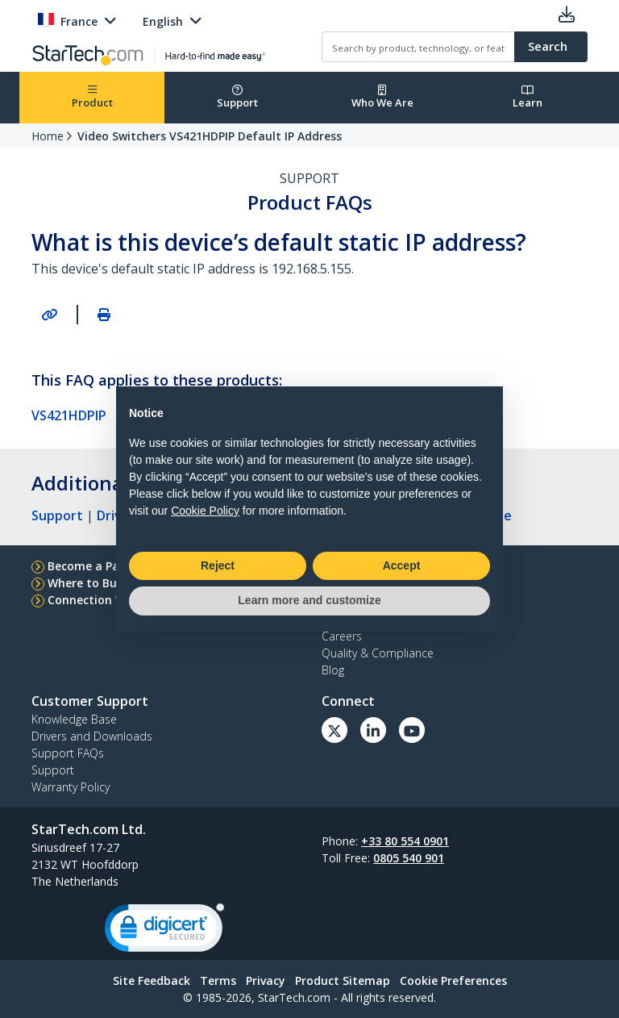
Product (92, 97)
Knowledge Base (74, 719)
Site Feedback (151, 980)
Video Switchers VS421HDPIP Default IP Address (209, 136)
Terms (218, 980)
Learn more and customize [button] (309, 600)
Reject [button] (218, 565)
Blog (333, 670)
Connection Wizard (101, 599)
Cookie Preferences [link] (453, 980)
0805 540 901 (408, 858)
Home (47, 136)
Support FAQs (67, 753)
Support (237, 97)
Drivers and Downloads (91, 736)
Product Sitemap (342, 980)
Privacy (265, 980)
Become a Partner (98, 566)
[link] (164, 931)
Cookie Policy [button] (205, 510)
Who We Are (382, 97)
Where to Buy (85, 582)
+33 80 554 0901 (405, 841)
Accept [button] (402, 565)
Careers (342, 636)
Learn (527, 97)
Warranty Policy (70, 787)
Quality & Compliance (378, 653)
